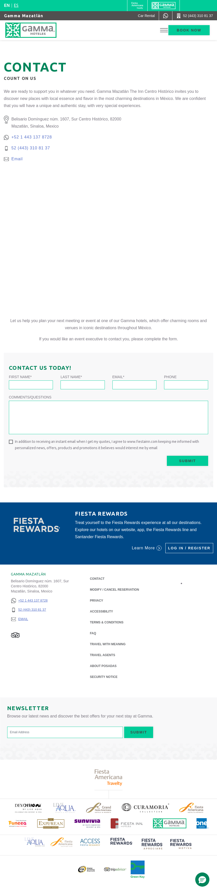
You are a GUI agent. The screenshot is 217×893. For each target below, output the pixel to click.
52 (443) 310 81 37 (30, 148)
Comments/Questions (30, 397)
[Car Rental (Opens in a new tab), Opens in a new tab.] (146, 15)
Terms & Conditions (107, 622)
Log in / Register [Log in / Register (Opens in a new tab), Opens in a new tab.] (189, 548)
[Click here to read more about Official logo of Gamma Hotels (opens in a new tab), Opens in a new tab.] (169, 823)
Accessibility (101, 611)
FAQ (93, 633)
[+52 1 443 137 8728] (29, 601)
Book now (189, 30)
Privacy (96, 600)
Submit (187, 461)
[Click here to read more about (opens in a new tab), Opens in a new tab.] (28, 808)
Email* (118, 377)
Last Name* (71, 377)
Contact (97, 579)
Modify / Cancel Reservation (114, 589)
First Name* (20, 377)
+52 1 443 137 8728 (31, 137)
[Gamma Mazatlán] (36, 30)
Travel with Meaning (108, 644)
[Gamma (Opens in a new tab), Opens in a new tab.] (137, 5)
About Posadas (103, 665)
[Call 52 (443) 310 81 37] (194, 15)
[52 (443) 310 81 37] (29, 610)
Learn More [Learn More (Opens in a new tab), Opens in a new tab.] (146, 548)
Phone (170, 377)
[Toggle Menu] (164, 30)
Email (17, 159)
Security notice (103, 677)
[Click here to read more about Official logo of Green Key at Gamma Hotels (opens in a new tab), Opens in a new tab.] (138, 869)
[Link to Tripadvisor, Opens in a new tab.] (15, 635)
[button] (202, 879)
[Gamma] (164, 5)
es (16, 5)
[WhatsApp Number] (165, 15)
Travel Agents (102, 655)
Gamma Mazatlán (23, 15)
